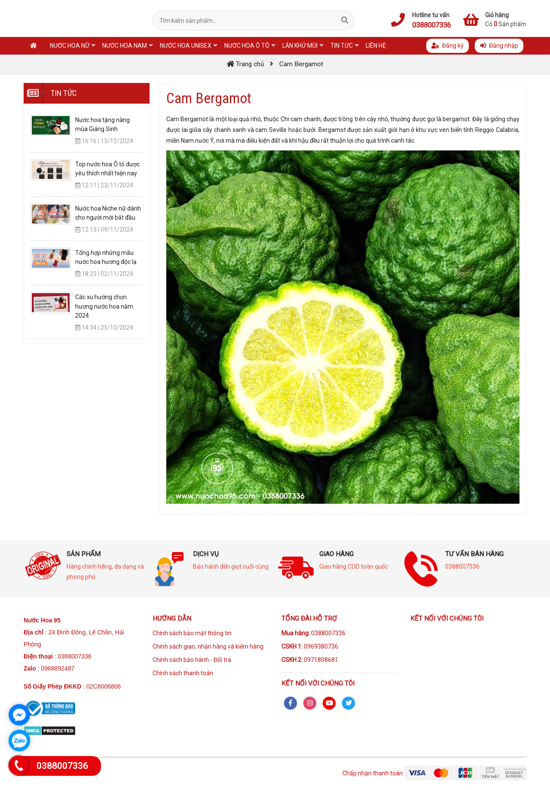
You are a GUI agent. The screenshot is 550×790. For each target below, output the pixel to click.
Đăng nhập (499, 45)
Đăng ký (447, 45)
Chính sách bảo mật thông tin (192, 633)
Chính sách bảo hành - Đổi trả (192, 659)
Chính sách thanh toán (183, 673)
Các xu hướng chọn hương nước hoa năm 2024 (104, 306)
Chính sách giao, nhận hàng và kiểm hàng (208, 646)
